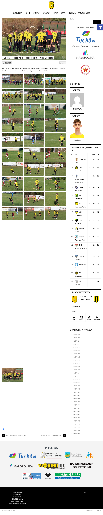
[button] (100, 27)
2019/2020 (76, 354)
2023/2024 (76, 341)
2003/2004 (76, 405)
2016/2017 (76, 363)
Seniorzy (62, 63)
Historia (63, 13)
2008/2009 (76, 389)
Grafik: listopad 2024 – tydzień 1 (14, 435)
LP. (72, 155)
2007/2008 (76, 392)
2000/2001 (76, 414)
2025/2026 (36, 13)
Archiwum (72, 13)
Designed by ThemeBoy (93, 510)
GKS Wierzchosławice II (81, 248)
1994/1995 (76, 434)
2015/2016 (76, 367)
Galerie (55, 13)
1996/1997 (76, 427)
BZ (98, 155)
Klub (76, 155)
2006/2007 (76, 395)
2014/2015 (76, 370)
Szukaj (72, 19)
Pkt (93, 155)
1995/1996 (76, 430)
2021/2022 (76, 347)
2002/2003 (76, 408)
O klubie (27, 13)
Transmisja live (84, 13)
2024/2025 (46, 13)
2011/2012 (76, 379)
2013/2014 (76, 373)
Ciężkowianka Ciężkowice (79, 179)
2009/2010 (76, 386)
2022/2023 (76, 344)
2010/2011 (76, 383)
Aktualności (17, 13)
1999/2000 (76, 418)
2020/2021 (76, 351)
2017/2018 (76, 360)
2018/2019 (76, 357)
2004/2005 (76, 402)
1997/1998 (76, 424)
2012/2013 (76, 376)
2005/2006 (76, 399)
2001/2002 (76, 411)
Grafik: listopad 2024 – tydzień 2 (53, 435)
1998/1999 (76, 421)
